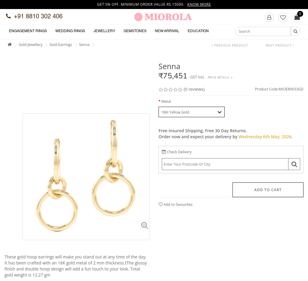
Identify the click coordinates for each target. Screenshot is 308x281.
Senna (84, 44)
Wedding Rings (70, 31)
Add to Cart (268, 189)
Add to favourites (175, 204)
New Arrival (167, 31)
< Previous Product (229, 45)
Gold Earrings (60, 44)
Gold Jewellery (30, 44)
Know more (199, 4)
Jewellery (104, 31)
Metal (166, 101)
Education (198, 31)
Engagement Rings (28, 31)
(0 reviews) (194, 89)
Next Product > (280, 45)
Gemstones (135, 31)
